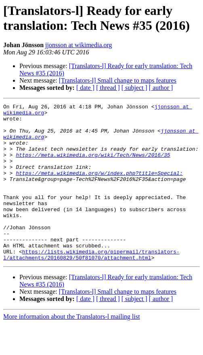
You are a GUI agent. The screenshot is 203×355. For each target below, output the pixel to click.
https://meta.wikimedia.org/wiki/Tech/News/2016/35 (93, 165)
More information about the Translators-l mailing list (71, 348)
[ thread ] (108, 87)
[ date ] (85, 87)
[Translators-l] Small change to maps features (117, 80)
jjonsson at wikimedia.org (78, 45)
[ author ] (161, 87)
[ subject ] (134, 87)
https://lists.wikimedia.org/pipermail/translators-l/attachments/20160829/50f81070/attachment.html (91, 285)
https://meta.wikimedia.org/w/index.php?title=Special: (99, 187)
